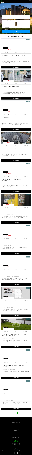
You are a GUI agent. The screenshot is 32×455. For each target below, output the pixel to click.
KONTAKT (16, 430)
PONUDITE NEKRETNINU (16, 428)
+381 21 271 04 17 (16, 444)
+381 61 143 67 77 (16, 445)
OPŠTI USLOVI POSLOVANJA (16, 434)
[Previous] (8, 413)
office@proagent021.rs (16, 446)
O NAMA (16, 426)
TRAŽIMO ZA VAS (16, 429)
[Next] (23, 413)
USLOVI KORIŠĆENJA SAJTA (16, 436)
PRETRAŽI (16, 31)
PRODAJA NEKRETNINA (16, 421)
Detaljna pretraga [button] (6, 29)
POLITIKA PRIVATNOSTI (16, 437)
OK (16, 453)
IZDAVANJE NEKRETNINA (16, 422)
